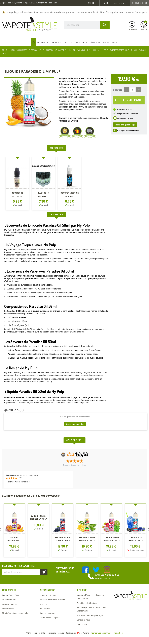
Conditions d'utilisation (87, 603)
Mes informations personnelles (15, 613)
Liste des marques (47, 613)
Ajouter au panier (129, 100)
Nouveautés (44, 608)
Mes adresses (8, 608)
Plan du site (82, 624)
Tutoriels (91, 3)
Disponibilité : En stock (127, 113)
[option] (17, 184)
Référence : (122, 109)
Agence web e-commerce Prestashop (107, 633)
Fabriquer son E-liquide (49, 617)
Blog (106, 3)
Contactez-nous (139, 3)
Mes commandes (9, 604)
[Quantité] (132, 89)
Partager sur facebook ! (128, 130)
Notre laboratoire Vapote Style (90, 615)
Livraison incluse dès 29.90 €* (52, 599)
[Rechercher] (87, 25)
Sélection (43, 604)
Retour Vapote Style (10, 595)
